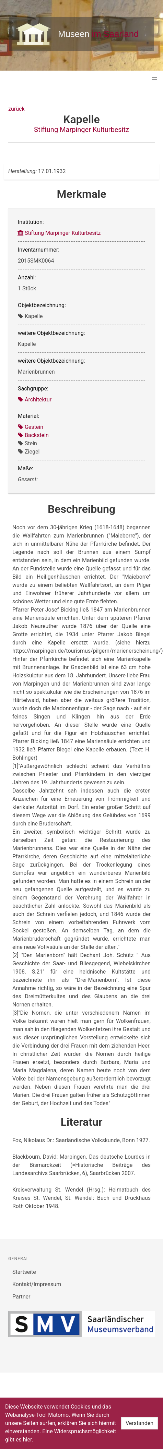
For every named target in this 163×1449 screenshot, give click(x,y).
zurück (16, 109)
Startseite (24, 1272)
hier (27, 1439)
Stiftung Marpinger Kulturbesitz (81, 129)
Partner (21, 1296)
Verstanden (139, 1423)
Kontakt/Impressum (36, 1284)
